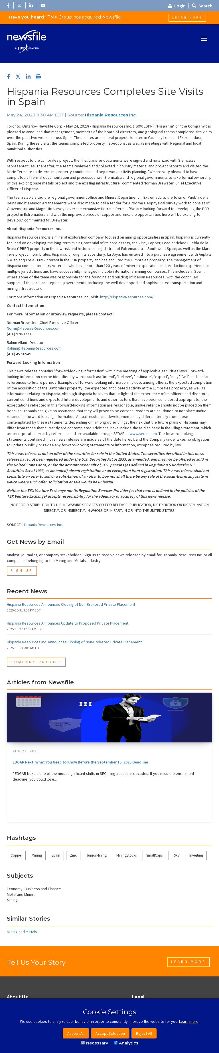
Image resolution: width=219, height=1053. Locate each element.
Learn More (187, 17)
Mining (37, 855)
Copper (16, 855)
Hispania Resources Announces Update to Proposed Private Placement (67, 623)
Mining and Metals (22, 931)
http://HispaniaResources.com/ (126, 296)
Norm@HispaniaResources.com (33, 328)
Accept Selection (110, 1033)
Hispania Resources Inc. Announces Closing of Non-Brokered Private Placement (74, 641)
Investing (196, 855)
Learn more (188, 1021)
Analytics (126, 1043)
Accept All (75, 1033)
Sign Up (22, 570)
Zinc (73, 855)
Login (177, 6)
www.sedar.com (143, 433)
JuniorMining (96, 855)
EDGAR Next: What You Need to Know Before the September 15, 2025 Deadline (80, 762)
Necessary (94, 1043)
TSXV (176, 855)
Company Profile (36, 662)
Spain (56, 855)
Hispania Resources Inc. (111, 115)
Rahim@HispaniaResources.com (34, 348)
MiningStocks (126, 855)
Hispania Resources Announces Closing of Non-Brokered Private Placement (71, 604)
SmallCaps (154, 855)
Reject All (144, 1033)
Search (202, 6)
